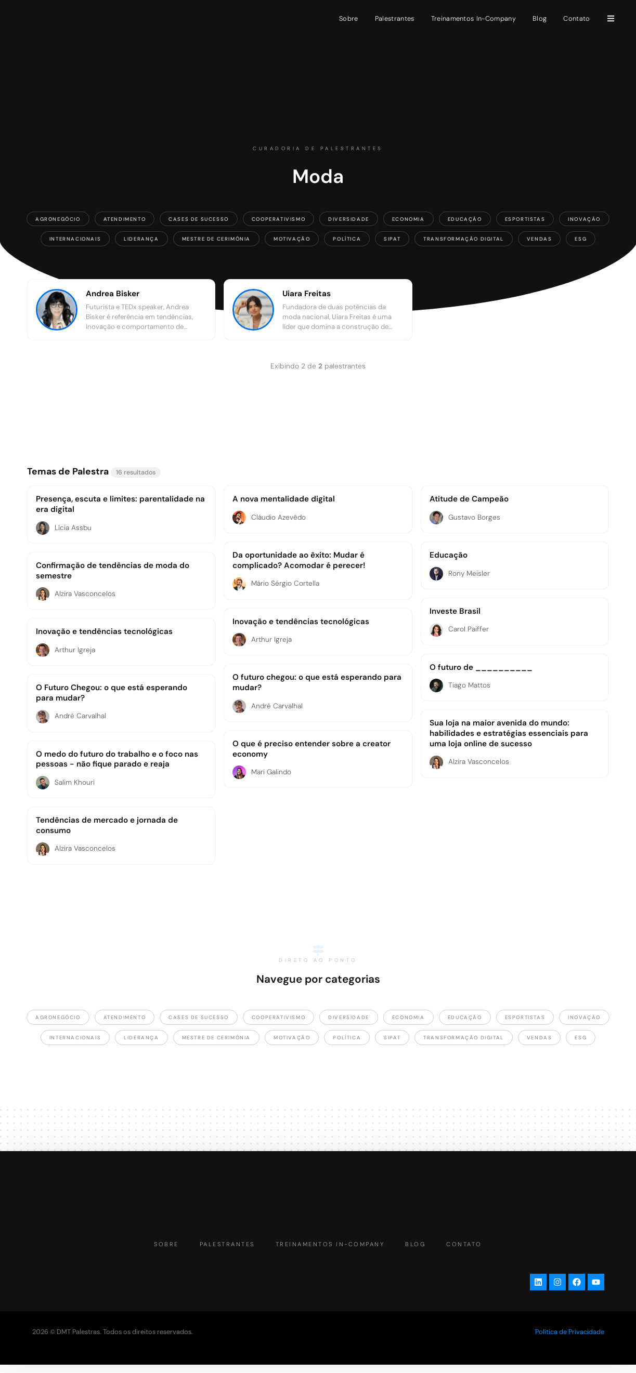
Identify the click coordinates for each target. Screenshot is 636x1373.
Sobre (348, 18)
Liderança (141, 238)
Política (347, 238)
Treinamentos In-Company (473, 18)
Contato (576, 18)
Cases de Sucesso (198, 219)
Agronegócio (58, 219)
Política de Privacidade (569, 1339)
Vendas (539, 238)
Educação (465, 219)
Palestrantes (394, 18)
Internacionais (75, 238)
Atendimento (124, 219)
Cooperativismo (278, 219)
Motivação (292, 238)
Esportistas (525, 219)
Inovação (584, 219)
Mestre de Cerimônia (216, 238)
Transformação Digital (463, 238)
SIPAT (392, 238)
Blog (540, 18)
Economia (408, 219)
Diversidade (348, 219)
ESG (581, 238)
